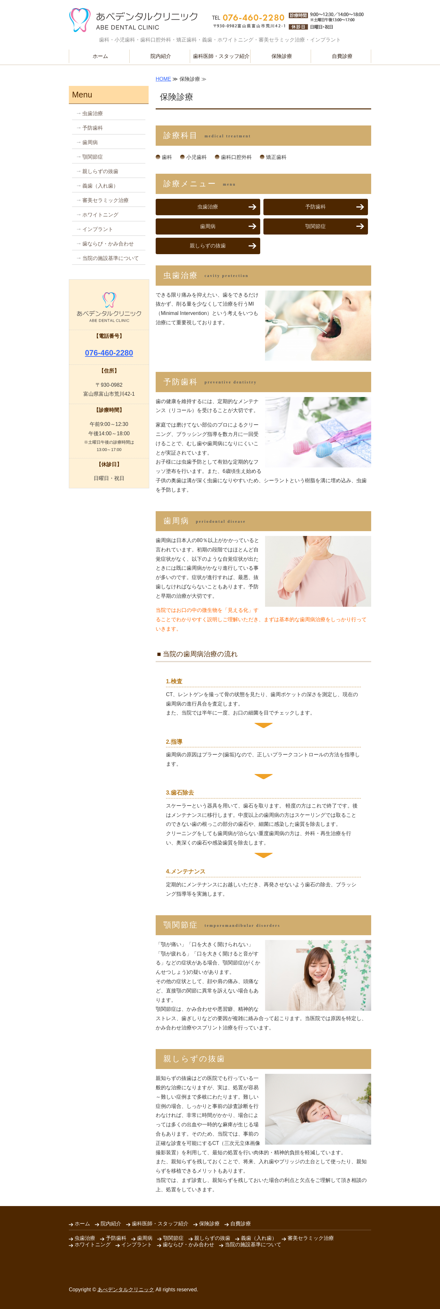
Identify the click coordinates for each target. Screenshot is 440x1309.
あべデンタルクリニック (125, 1289)
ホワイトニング (100, 214)
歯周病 (207, 226)
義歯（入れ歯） (100, 186)
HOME (163, 79)
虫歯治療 (207, 206)
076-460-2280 (109, 352)
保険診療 (281, 56)
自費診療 (342, 56)
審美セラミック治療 (105, 200)
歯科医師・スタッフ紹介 (221, 56)
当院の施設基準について (110, 258)
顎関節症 (315, 226)
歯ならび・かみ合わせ (108, 243)
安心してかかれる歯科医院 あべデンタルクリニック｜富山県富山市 (133, 20)
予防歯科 (315, 206)
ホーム (100, 56)
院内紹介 (161, 56)
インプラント (97, 229)
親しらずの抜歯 (208, 245)
